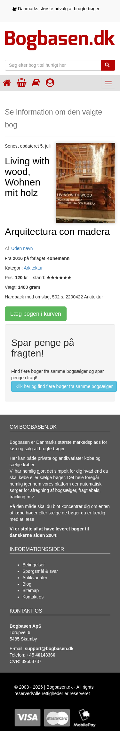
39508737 (31, 661)
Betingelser (33, 564)
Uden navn (22, 248)
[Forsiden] (7, 82)
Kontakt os (33, 596)
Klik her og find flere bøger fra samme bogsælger (64, 386)
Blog (26, 584)
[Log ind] (50, 82)
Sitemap (30, 590)
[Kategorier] (36, 82)
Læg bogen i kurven (35, 314)
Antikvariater (34, 577)
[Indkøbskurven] (21, 82)
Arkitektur (33, 268)
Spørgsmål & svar (40, 571)
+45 (41, 655)
